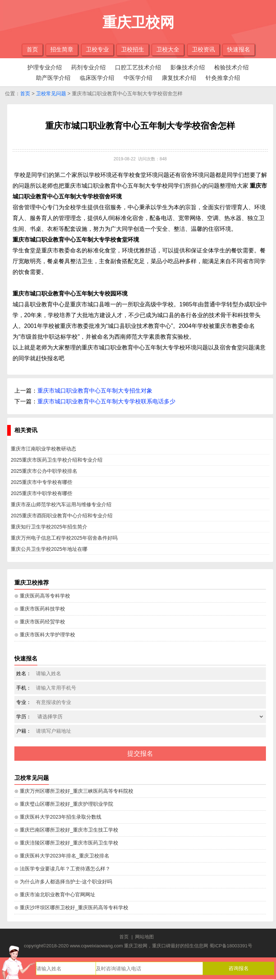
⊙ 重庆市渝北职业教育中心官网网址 (54, 894)
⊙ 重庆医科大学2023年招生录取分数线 (57, 817)
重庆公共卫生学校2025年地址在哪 (49, 549)
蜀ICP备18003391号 (231, 945)
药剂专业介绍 (88, 67)
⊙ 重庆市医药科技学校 (39, 609)
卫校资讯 (203, 49)
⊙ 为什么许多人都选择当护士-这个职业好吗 (63, 881)
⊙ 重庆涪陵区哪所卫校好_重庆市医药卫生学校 (66, 843)
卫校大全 (167, 49)
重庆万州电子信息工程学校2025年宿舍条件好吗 (64, 538)
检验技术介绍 (231, 67)
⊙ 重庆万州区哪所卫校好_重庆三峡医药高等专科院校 (73, 791)
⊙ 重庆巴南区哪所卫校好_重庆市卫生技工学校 (66, 830)
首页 (32, 49)
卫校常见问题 (51, 93)
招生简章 (61, 49)
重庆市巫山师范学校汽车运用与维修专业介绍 (61, 504)
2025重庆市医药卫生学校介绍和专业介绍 (56, 460)
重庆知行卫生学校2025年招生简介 (49, 527)
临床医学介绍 (97, 78)
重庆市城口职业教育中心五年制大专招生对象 (94, 391)
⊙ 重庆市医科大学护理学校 (44, 634)
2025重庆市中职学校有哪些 (41, 493)
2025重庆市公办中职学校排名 (44, 471)
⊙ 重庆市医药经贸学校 (39, 622)
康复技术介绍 (179, 78)
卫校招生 (132, 49)
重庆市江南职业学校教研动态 (43, 449)
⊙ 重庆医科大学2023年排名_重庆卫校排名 (61, 856)
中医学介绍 (138, 78)
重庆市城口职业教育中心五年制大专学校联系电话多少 (106, 401)
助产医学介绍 (53, 78)
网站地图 (144, 936)
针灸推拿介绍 (223, 78)
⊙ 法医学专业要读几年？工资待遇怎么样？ (62, 869)
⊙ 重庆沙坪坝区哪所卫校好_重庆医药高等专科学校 (71, 907)
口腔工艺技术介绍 (138, 67)
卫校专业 (97, 49)
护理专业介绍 (44, 67)
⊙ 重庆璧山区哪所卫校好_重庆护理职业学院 (63, 804)
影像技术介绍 (187, 67)
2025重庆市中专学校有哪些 (41, 482)
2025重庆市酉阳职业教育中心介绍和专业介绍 (61, 515)
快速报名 (238, 49)
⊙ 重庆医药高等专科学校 (42, 596)
